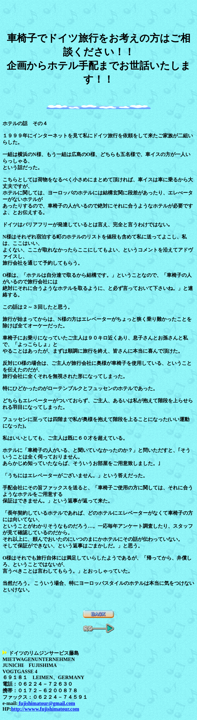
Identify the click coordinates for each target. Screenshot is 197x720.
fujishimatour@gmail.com (46, 703)
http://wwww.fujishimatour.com (45, 709)
